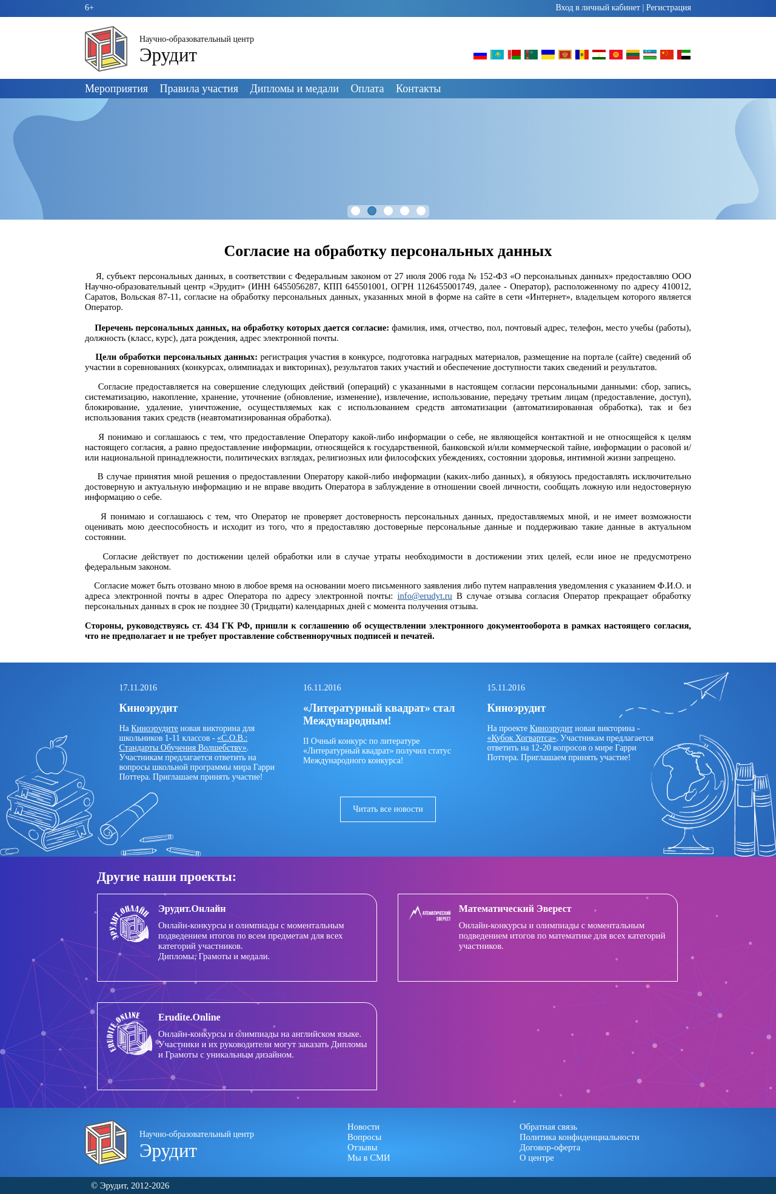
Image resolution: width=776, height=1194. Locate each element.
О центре (537, 1157)
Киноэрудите (154, 728)
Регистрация (668, 7)
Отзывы (362, 1147)
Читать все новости (388, 809)
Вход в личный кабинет (597, 7)
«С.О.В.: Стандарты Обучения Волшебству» (183, 743)
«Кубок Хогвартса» (522, 738)
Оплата (367, 89)
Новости (363, 1127)
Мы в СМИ (368, 1157)
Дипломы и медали (294, 89)
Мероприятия (116, 89)
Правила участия (199, 89)
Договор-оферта (550, 1147)
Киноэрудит (551, 728)
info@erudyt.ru (424, 596)
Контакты (418, 89)
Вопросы (364, 1137)
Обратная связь (548, 1127)
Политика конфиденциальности (580, 1137)
